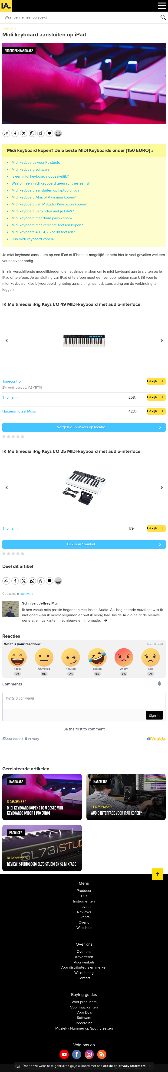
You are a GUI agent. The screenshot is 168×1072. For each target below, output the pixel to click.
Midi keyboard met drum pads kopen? (42, 218)
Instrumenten (84, 900)
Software (84, 1017)
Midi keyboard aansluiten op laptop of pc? (45, 190)
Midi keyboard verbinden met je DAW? (43, 211)
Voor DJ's (84, 1011)
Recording (84, 1022)
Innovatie (84, 905)
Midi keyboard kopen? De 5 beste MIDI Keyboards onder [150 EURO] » (80, 150)
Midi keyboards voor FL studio (36, 162)
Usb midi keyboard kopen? (33, 239)
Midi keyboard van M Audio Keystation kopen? (49, 204)
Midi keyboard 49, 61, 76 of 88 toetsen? (43, 232)
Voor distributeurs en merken (84, 966)
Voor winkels (84, 961)
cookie (108, 1066)
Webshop (84, 927)
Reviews (84, 911)
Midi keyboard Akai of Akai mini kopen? (44, 197)
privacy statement (132, 1066)
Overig (84, 921)
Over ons (84, 950)
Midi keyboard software (30, 169)
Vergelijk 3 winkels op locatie (81, 427)
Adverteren (84, 956)
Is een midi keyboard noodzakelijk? (40, 176)
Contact (84, 977)
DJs (84, 895)
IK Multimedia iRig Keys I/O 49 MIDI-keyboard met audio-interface (71, 304)
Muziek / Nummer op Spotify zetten (84, 1027)
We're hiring (84, 972)
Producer (84, 890)
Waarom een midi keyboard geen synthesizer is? (50, 183)
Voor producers (84, 1001)
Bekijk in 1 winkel (81, 544)
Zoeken (163, 17)
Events (84, 916)
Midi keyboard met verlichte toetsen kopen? (47, 225)
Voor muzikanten (84, 1006)
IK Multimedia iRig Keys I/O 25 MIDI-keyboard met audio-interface (71, 451)
